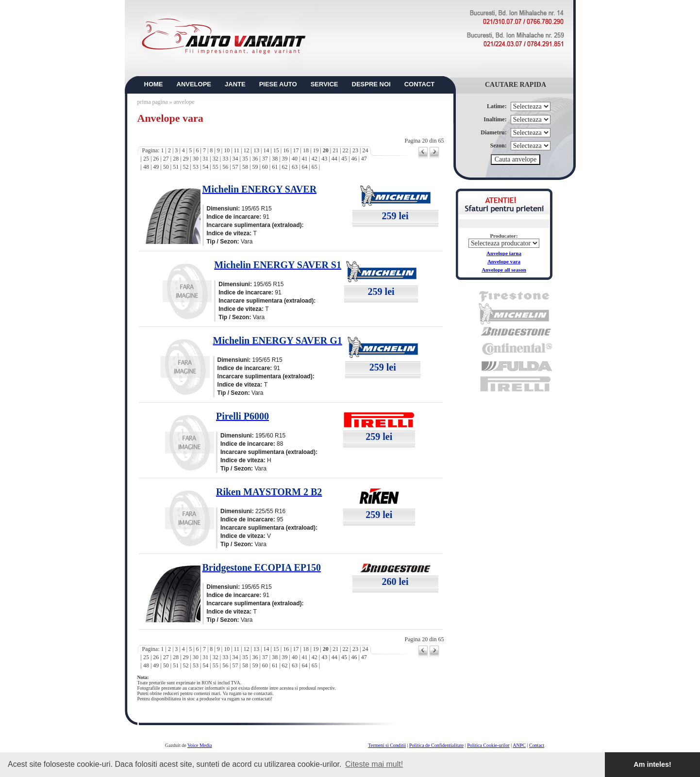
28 (176, 158)
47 (364, 158)
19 (315, 150)
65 (314, 166)
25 (146, 158)
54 (205, 166)
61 (275, 166)
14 (266, 150)
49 (156, 166)
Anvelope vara (503, 261)
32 (215, 158)
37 (265, 158)
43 (324, 158)
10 (227, 150)
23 (355, 150)
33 (225, 158)
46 (354, 158)
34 (235, 158)
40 (295, 158)
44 (334, 158)
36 (255, 158)
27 (166, 158)
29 (186, 158)
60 (265, 166)
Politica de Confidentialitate (436, 745)
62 (285, 166)
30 (196, 158)
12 (247, 150)
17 (296, 150)
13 (256, 150)
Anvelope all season (504, 270)
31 (205, 158)
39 (285, 158)
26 (156, 158)
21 (335, 150)
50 (166, 166)
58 (245, 166)
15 (276, 150)
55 (215, 166)
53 (196, 166)
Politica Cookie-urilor (488, 745)
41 (304, 158)
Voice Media (199, 745)
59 (255, 166)
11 (237, 150)
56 (225, 166)
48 (146, 166)
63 (295, 166)
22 (346, 150)
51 (176, 166)
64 (304, 166)
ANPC (519, 745)
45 (344, 158)
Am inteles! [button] (652, 764)
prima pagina (152, 101)
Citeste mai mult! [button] (374, 764)
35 (245, 158)
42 (314, 158)
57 (235, 166)
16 (286, 150)
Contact (536, 745)
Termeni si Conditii (387, 745)
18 (306, 150)
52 (186, 166)
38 (275, 158)
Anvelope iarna (503, 253)
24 (365, 150)
